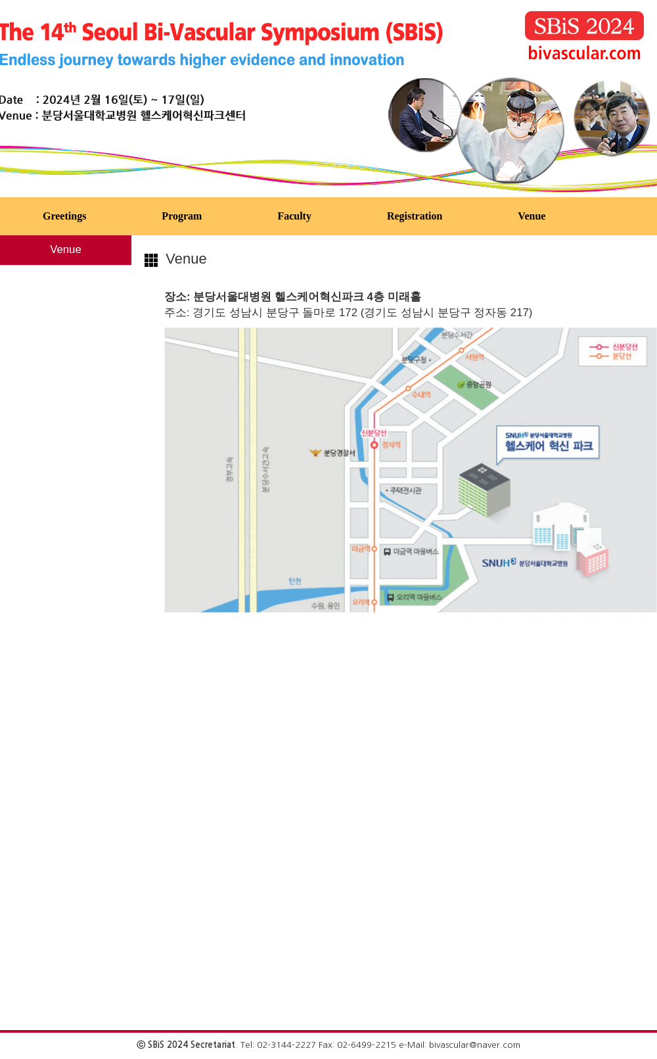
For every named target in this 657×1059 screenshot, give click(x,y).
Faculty (294, 216)
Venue (531, 216)
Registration (414, 216)
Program (182, 216)
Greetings (64, 216)
